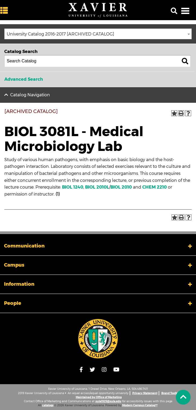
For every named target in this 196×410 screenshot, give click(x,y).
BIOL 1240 (72, 187)
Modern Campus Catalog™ (140, 405)
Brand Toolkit (170, 393)
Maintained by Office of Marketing (99, 397)
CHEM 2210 (154, 187)
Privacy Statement (144, 393)
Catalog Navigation (30, 94)
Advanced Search (23, 79)
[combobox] (98, 34)
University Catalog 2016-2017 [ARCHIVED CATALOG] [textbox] (60, 34)
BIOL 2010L (97, 187)
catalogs (47, 405)
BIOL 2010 (121, 187)
